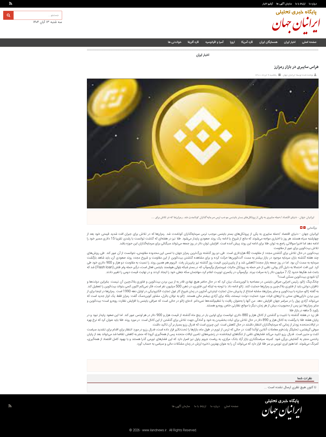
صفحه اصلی (309, 42)
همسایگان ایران (268, 42)
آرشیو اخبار (267, 4)
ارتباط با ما (300, 4)
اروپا (232, 42)
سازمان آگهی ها (284, 4)
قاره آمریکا (247, 42)
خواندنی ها (174, 42)
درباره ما (313, 4)
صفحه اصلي (231, 406)
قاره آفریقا (193, 42)
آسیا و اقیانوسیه (214, 42)
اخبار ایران (289, 42)
